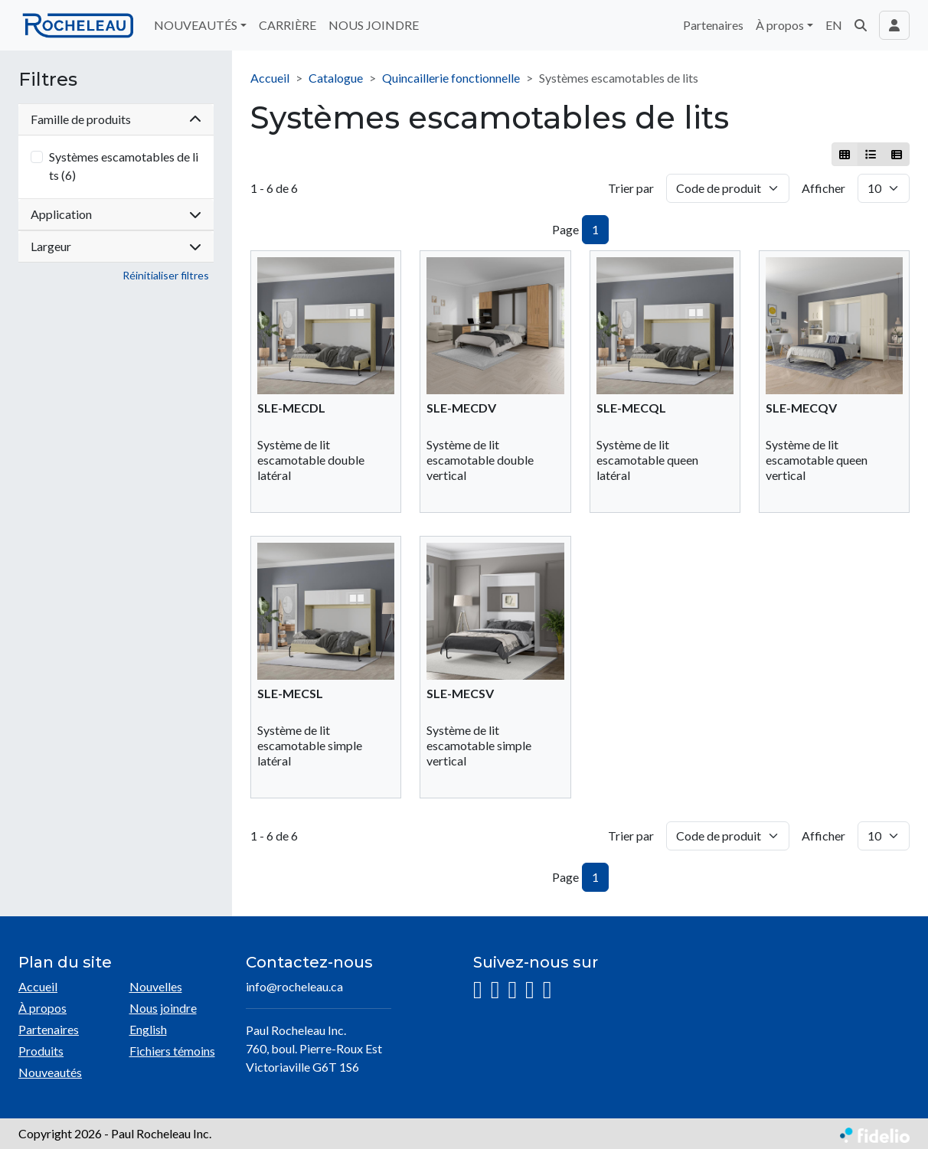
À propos (42, 1007)
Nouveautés (50, 1072)
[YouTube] (529, 990)
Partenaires (713, 25)
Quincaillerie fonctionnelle (451, 77)
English (148, 1029)
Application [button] (116, 214)
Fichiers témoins (172, 1050)
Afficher (823, 188)
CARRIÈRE (287, 25)
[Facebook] (495, 990)
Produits (41, 1050)
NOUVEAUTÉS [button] (195, 25)
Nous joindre (163, 1007)
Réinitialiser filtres (166, 275)
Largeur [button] (116, 246)
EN (833, 25)
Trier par (631, 188)
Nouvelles (155, 986)
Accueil (269, 77)
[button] (860, 25)
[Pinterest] (547, 990)
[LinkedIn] (512, 990)
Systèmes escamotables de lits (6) (123, 165)
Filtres (47, 79)
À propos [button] (780, 25)
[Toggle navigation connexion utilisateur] (894, 25)
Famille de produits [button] (116, 119)
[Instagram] (477, 990)
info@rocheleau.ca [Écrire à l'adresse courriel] (294, 986)
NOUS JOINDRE (373, 25)
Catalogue (336, 77)
